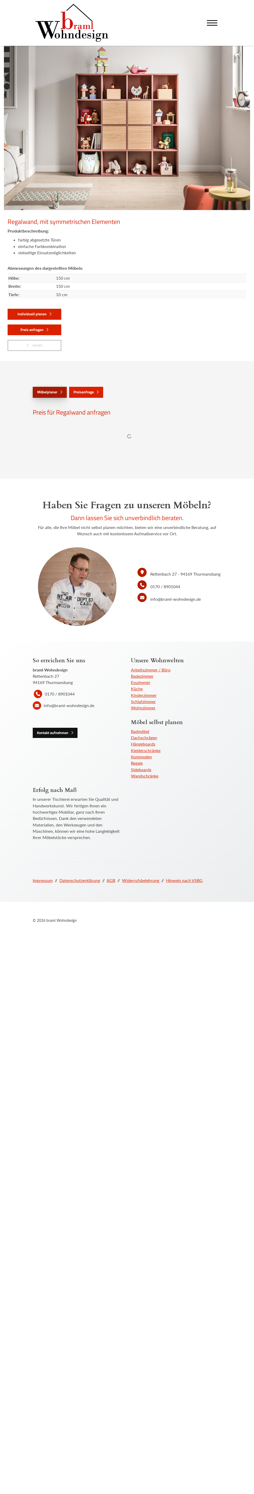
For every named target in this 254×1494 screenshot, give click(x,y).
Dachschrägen (144, 737)
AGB (111, 880)
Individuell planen (32, 314)
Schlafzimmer (143, 701)
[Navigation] (212, 22)
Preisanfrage (84, 392)
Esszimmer (140, 682)
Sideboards (141, 769)
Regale (137, 762)
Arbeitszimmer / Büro (150, 669)
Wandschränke (144, 775)
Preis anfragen (31, 330)
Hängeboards (143, 743)
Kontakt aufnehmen (52, 733)
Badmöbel (140, 731)
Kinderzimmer (144, 695)
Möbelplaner (47, 392)
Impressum (43, 880)
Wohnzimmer (143, 707)
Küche (137, 688)
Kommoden (141, 756)
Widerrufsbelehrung (141, 880)
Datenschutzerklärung (79, 880)
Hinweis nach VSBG (184, 880)
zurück (37, 345)
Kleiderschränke (146, 750)
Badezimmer (142, 676)
